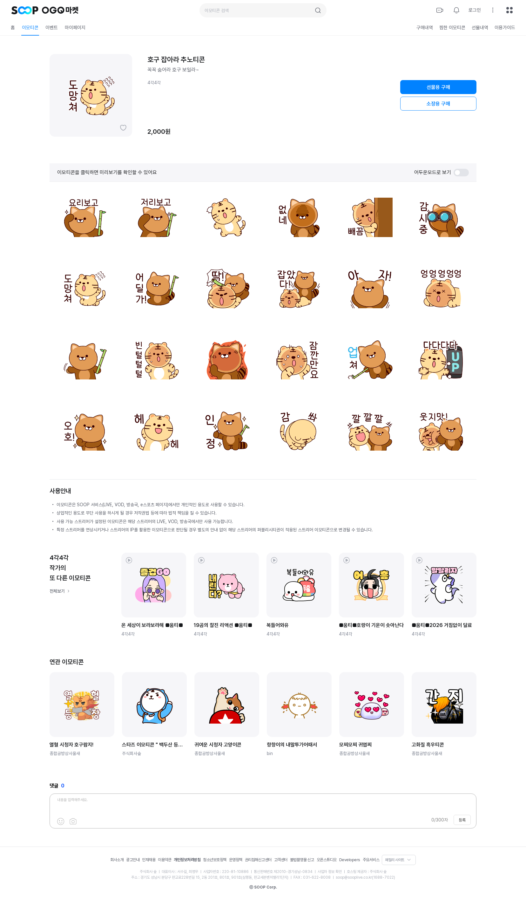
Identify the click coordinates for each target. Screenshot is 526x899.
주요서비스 (371, 859)
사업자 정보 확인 (330, 871)
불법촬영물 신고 (302, 859)
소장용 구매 (438, 104)
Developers (349, 859)
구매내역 (424, 28)
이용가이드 (505, 28)
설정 (493, 10)
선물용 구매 (438, 87)
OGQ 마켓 (60, 10)
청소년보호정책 (214, 859)
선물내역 (480, 28)
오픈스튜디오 (327, 859)
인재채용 (148, 859)
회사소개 (117, 859)
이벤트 (51, 28)
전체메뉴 (509, 10)
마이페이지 (75, 28)
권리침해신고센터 (258, 859)
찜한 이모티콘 (452, 28)
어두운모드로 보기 (441, 172)
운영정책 (235, 859)
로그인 (475, 10)
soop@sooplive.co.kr (354, 877)
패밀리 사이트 (394, 860)
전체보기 (57, 591)
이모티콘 (30, 28)
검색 (318, 10)
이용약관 (164, 859)
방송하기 (440, 10)
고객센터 (280, 859)
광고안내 (132, 859)
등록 (462, 820)
